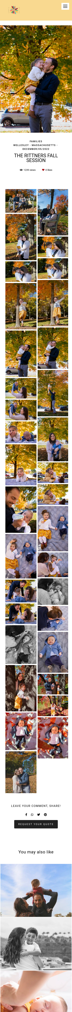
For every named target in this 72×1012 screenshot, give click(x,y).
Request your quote (36, 824)
